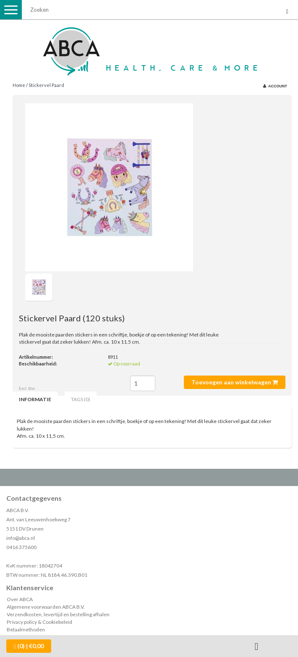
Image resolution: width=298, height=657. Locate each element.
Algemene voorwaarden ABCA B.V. (46, 607)
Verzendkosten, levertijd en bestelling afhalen (58, 614)
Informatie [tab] (35, 399)
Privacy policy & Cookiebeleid (39, 622)
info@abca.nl (20, 538)
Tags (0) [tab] (80, 399)
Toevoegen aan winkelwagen (234, 382)
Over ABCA (20, 599)
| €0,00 (29, 646)
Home (19, 85)
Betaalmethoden (26, 629)
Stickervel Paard (46, 85)
